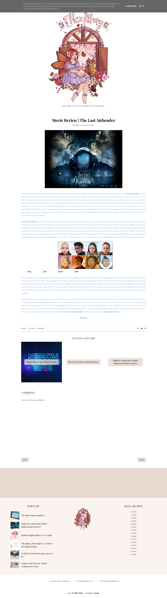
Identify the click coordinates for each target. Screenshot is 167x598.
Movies (32, 328)
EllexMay (78, 593)
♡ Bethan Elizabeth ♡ (109, 581)
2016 (134, 542)
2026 (134, 512)
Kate (97, 593)
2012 (134, 554)
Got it (141, 6)
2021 (134, 527)
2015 (134, 545)
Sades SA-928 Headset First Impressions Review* (34, 525)
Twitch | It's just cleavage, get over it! (37, 555)
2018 (134, 536)
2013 (134, 551)
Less (25, 460)
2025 (134, 515)
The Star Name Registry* (33, 515)
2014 (134, 548)
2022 (134, 524)
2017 (134, 539)
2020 (134, 530)
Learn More (130, 6)
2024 (134, 518)
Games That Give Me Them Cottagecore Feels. (34, 565)
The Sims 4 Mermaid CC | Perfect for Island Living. (36, 545)
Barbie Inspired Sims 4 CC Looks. (36, 535)
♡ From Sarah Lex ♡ (85, 581)
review (41, 328)
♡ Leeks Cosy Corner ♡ (60, 581)
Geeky (24, 328)
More (141, 460)
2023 (134, 521)
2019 (134, 533)
